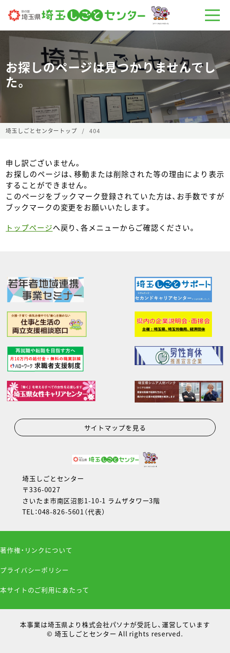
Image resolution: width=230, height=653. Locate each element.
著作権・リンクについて (36, 550)
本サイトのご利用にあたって (44, 589)
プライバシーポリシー (34, 569)
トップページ (29, 227)
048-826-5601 (61, 511)
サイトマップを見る (115, 427)
